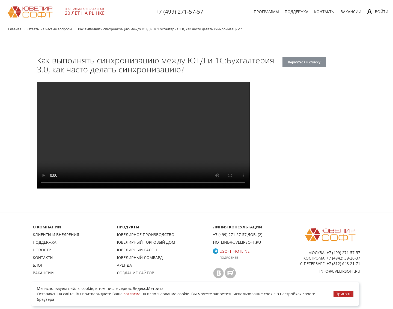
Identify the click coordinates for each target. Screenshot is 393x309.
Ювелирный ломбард (140, 257)
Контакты (324, 11)
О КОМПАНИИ (47, 226)
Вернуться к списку (304, 62)
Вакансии (351, 11)
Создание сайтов (135, 272)
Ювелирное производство (145, 234)
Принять (343, 293)
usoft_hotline (231, 251)
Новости (42, 249)
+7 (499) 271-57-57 (179, 11)
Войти (377, 11)
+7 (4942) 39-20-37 (343, 258)
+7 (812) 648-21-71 (343, 263)
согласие (132, 293)
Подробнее (228, 257)
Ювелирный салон (137, 249)
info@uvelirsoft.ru (339, 271)
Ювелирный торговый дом (146, 242)
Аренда (124, 265)
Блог (38, 265)
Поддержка (296, 11)
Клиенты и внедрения (56, 234)
